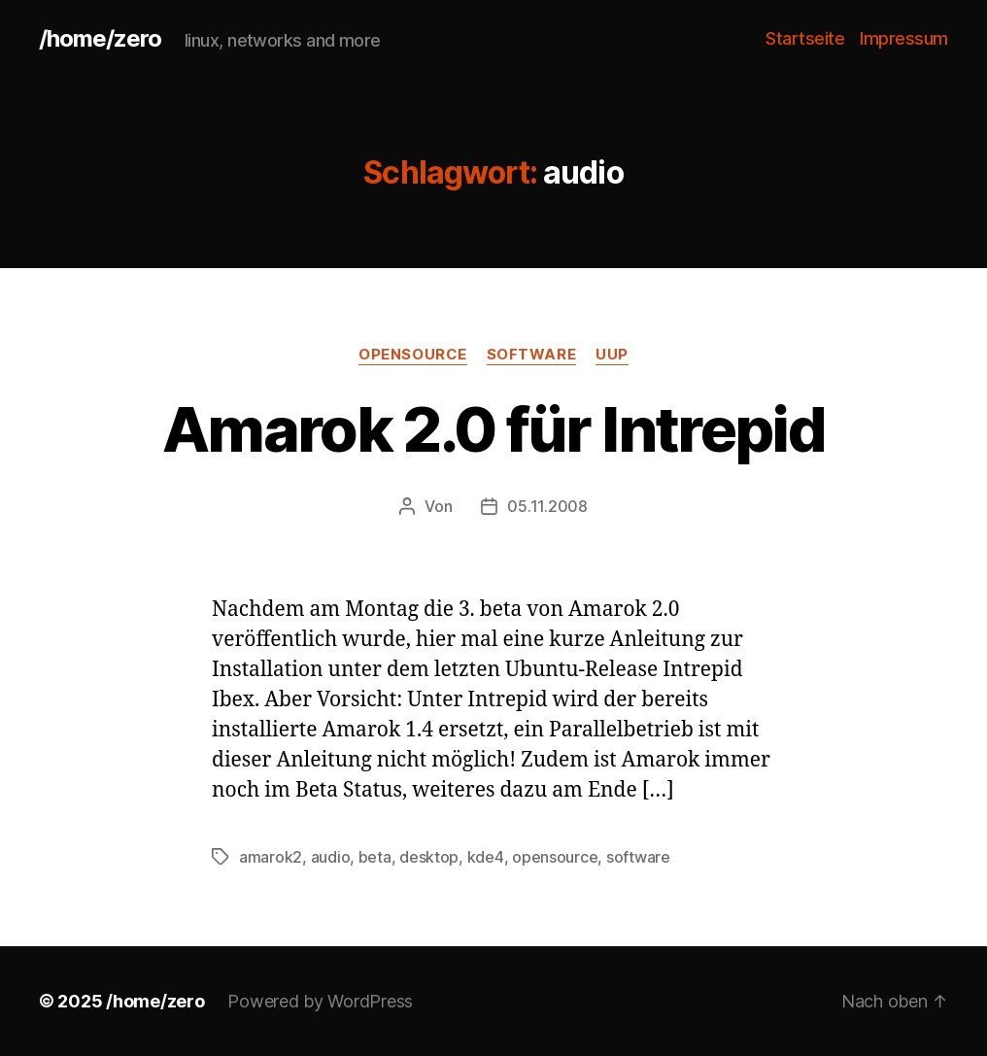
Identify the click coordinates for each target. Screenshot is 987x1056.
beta (374, 857)
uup (612, 354)
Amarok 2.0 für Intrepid (493, 429)
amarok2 (270, 857)
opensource (412, 354)
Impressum (904, 38)
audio (331, 857)
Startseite (805, 38)
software (531, 354)
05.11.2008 (547, 506)
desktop (429, 857)
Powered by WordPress (320, 1001)
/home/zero (100, 39)
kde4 (485, 857)
